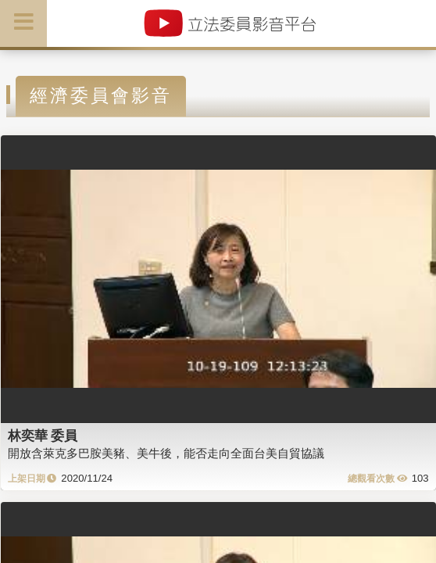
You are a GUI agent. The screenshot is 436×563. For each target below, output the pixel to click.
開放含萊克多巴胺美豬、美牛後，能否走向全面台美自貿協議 (166, 453)
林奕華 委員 (43, 436)
